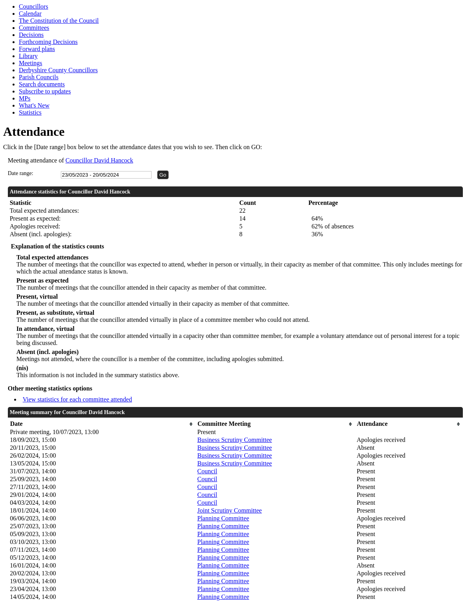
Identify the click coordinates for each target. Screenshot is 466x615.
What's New (34, 105)
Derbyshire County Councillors (58, 70)
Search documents (42, 84)
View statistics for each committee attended (77, 399)
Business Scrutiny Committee (234, 439)
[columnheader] (101, 424)
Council (207, 471)
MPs (24, 98)
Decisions (31, 34)
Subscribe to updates (45, 91)
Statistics (30, 112)
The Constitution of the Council (59, 20)
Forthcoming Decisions (48, 41)
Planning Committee (223, 518)
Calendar (30, 13)
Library (28, 56)
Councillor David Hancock (99, 160)
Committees (34, 27)
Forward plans (37, 49)
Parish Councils (38, 77)
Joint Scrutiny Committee (229, 510)
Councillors (33, 6)
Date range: (20, 173)
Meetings (30, 63)
